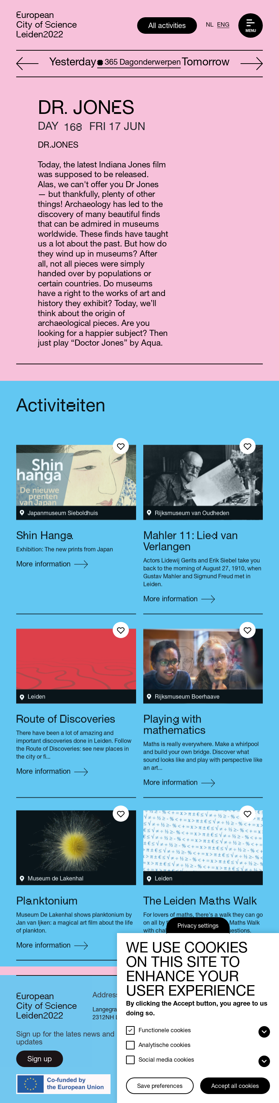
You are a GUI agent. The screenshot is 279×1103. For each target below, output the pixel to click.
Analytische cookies (164, 1046)
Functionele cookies (165, 1031)
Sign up (39, 1059)
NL (209, 25)
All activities (167, 26)
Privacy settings (198, 926)
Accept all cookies (235, 1087)
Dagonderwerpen (139, 63)
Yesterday (56, 64)
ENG (223, 25)
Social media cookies (166, 1060)
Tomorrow (222, 64)
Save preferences (160, 1087)
